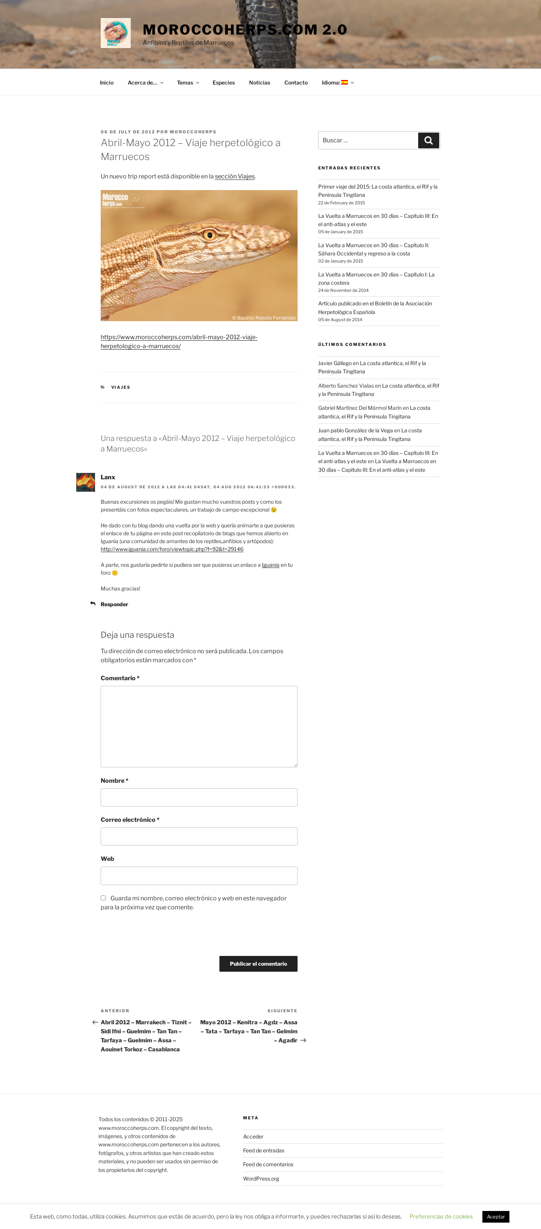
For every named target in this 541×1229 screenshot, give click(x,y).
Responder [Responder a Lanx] (114, 604)
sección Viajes (235, 176)
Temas (188, 82)
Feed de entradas (263, 1150)
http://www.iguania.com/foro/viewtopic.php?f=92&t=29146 (172, 549)
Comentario (120, 678)
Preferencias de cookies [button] (441, 1216)
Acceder (253, 1136)
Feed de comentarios (268, 1164)
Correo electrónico (130, 819)
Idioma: (338, 82)
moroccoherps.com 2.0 (245, 29)
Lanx (108, 477)
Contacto (296, 82)
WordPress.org (261, 1178)
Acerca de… (146, 82)
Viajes (121, 387)
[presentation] (152, 937)
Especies (224, 82)
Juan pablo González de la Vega (355, 430)
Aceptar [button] (496, 1217)
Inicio (106, 82)
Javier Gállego (335, 363)
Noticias (259, 82)
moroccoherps (193, 131)
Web (107, 858)
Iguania (271, 565)
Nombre (114, 780)
